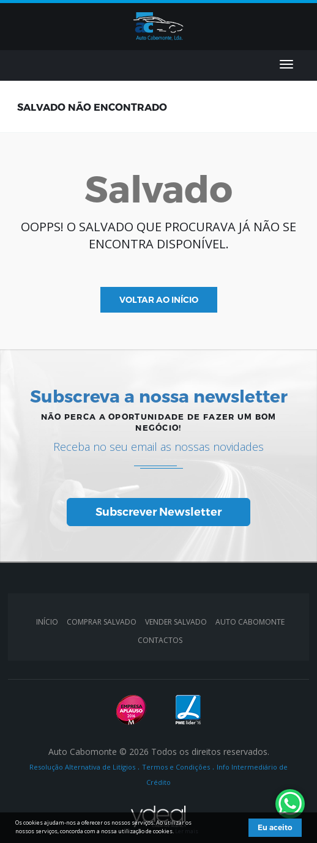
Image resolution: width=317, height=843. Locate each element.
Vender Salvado (176, 622)
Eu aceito (275, 827)
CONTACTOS (160, 640)
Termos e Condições (176, 766)
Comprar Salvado (101, 622)
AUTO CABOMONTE (250, 622)
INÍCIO (47, 622)
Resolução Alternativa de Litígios (82, 766)
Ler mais (186, 831)
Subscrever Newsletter (158, 512)
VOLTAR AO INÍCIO (158, 299)
